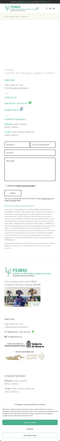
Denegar (30, 429)
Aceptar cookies (30, 422)
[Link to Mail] (53, 8)
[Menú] (37, 8)
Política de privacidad (25, 185)
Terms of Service (10, 200)
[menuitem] (37, 8)
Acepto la (21, 185)
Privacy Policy (46, 198)
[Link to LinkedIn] (50, 8)
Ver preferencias (29, 435)
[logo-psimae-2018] (25, 8)
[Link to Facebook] (46, 8)
